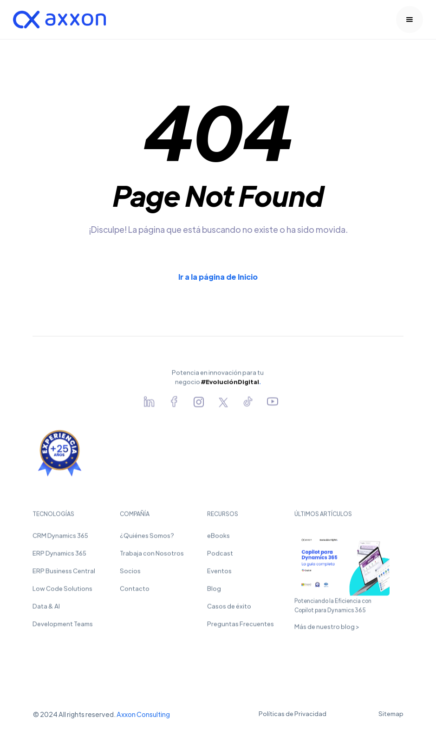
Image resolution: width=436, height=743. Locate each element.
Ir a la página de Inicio (218, 277)
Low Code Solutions (62, 592)
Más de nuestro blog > (326, 630)
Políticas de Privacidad (292, 713)
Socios (130, 574)
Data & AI (46, 609)
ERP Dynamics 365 (59, 556)
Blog (214, 592)
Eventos (219, 574)
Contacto (135, 592)
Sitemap (390, 713)
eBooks (218, 539)
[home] (59, 20)
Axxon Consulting (143, 714)
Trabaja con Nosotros (152, 556)
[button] (409, 19)
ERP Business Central (64, 574)
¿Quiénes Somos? (147, 539)
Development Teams (63, 627)
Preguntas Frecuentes (240, 627)
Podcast (220, 556)
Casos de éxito (229, 609)
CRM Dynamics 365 (60, 539)
